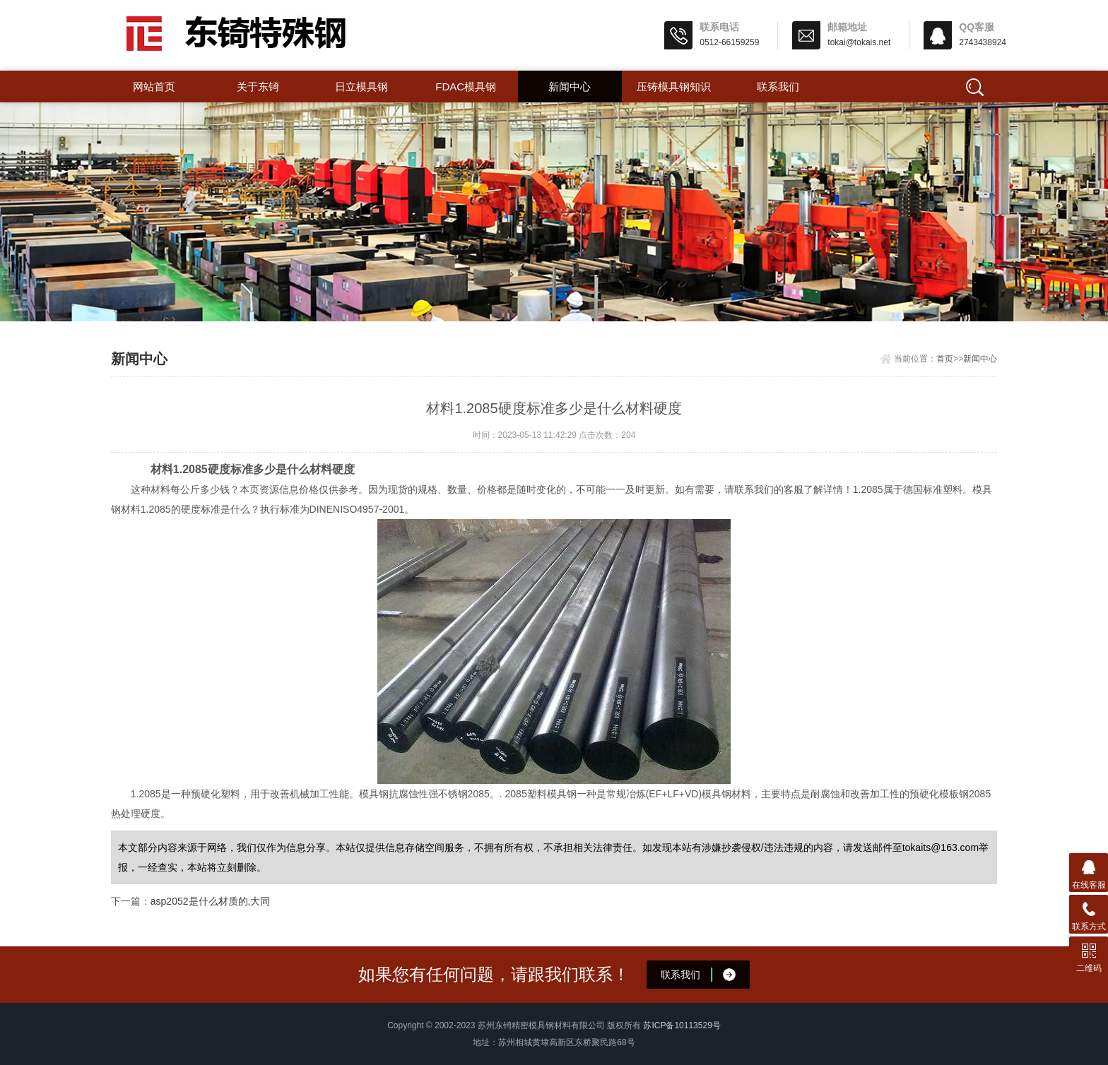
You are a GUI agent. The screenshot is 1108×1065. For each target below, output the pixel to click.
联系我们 (778, 87)
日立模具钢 (361, 87)
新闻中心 (569, 87)
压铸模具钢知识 (674, 87)
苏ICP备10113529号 (681, 1025)
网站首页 (154, 87)
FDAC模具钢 (465, 87)
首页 (944, 359)
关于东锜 (258, 87)
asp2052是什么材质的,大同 (211, 901)
